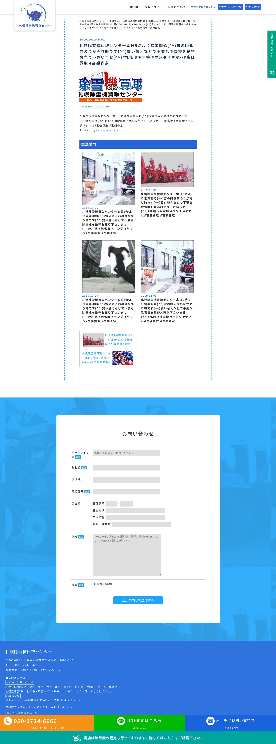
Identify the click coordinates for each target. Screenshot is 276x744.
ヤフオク (254, 7)
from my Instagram (94, 106)
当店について (177, 7)
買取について (153, 7)
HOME (134, 7)
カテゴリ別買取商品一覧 (22, 713)
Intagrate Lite (107, 130)
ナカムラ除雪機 (231, 7)
